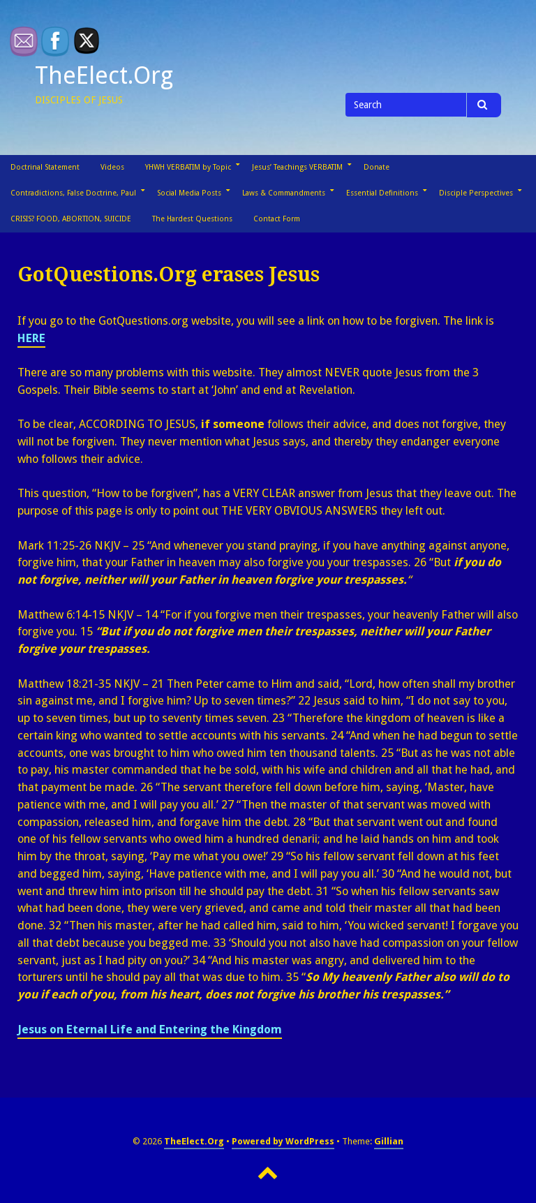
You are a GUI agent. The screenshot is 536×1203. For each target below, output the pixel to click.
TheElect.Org (104, 75)
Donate (376, 167)
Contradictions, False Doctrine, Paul (73, 193)
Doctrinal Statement (45, 167)
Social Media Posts (189, 193)
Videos (112, 167)
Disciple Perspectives (476, 193)
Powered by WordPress (283, 1141)
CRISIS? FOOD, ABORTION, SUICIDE (70, 218)
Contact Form (276, 218)
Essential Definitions (382, 193)
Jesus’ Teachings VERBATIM (297, 167)
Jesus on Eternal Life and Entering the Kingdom (149, 1029)
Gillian (388, 1141)
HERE (31, 338)
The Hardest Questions (192, 218)
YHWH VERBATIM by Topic (188, 167)
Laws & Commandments (283, 193)
